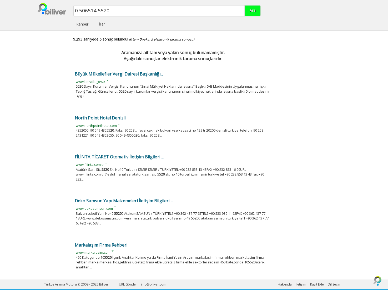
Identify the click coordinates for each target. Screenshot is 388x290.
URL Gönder (128, 284)
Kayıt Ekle (317, 284)
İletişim (301, 284)
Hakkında (285, 284)
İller (102, 24)
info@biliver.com (153, 284)
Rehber (82, 24)
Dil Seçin (334, 284)
